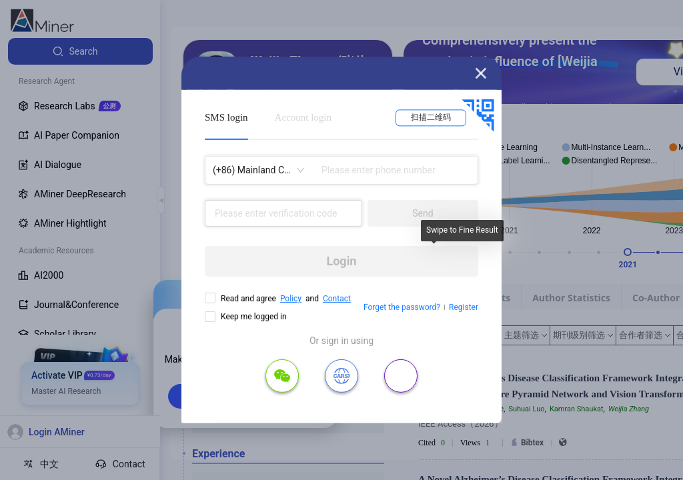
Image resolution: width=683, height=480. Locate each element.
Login (341, 261)
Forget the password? (402, 307)
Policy (290, 298)
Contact (337, 298)
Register (463, 307)
